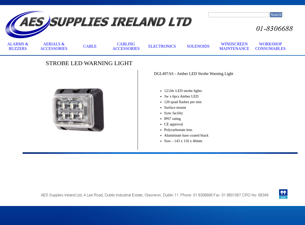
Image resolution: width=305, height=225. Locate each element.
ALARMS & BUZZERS (17, 46)
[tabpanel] (102, 63)
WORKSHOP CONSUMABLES (270, 46)
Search (276, 14)
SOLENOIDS (198, 46)
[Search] (238, 14)
